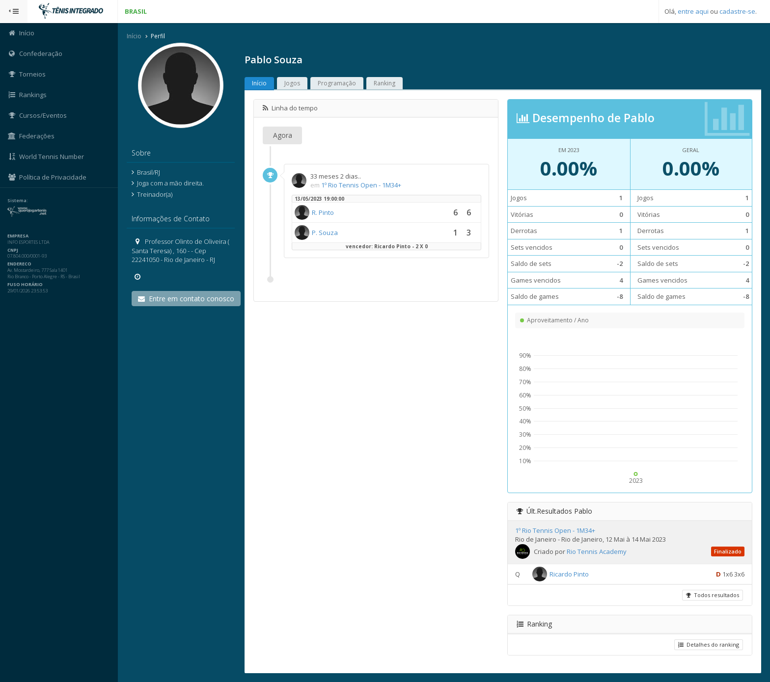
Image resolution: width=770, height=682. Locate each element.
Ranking (384, 83)
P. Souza (325, 232)
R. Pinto (323, 212)
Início (134, 36)
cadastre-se (737, 11)
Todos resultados (712, 595)
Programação (337, 83)
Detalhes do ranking (708, 644)
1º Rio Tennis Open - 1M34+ (361, 185)
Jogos (292, 83)
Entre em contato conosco (186, 298)
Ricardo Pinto (569, 574)
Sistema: (17, 201)
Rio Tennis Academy (597, 551)
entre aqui (693, 11)
